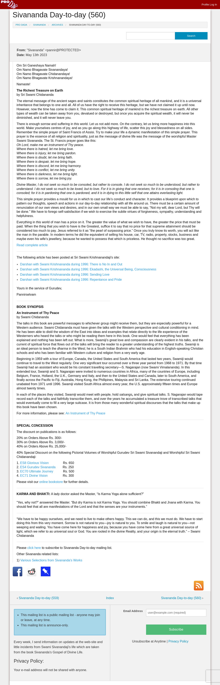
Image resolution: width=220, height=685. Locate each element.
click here (34, 547)
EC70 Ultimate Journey (36, 471)
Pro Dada (21, 25)
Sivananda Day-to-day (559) (39, 598)
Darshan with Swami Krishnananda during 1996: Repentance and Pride (71, 279)
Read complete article (32, 245)
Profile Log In (209, 4)
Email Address (133, 611)
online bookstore (51, 482)
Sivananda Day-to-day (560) (85, 25)
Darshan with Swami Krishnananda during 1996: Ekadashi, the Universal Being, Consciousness (88, 269)
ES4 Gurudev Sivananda (37, 467)
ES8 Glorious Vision (34, 463)
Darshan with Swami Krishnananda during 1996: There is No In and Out (71, 264)
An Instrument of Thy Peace (85, 413)
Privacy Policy (178, 641)
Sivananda (39, 25)
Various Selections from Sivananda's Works (51, 560)
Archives (57, 25)
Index (110, 598)
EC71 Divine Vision (34, 475)
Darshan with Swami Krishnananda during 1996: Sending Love (64, 274)
